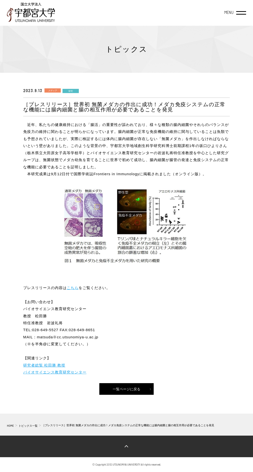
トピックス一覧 (28, 425)
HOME (10, 425)
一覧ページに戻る (126, 389)
